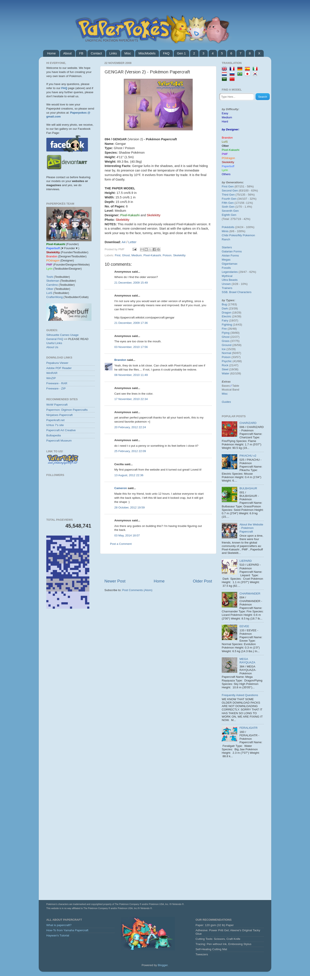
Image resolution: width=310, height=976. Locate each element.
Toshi (49, 276)
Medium (137, 255)
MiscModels (146, 53)
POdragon (228, 158)
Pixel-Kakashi (152, 255)
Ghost (126, 255)
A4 (124, 242)
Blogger (163, 965)
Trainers (227, 288)
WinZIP (51, 378)
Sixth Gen (228, 206)
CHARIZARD (247, 423)
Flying (225, 332)
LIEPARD (245, 560)
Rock (225, 365)
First (117, 255)
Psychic (227, 361)
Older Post (202, 581)
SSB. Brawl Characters (236, 292)
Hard (225, 121)
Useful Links (54, 343)
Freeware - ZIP (56, 388)
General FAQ (54, 339)
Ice (224, 349)
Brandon (120, 359)
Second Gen (230, 190)
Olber (49, 288)
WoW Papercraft (57, 404)
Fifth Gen (228, 202)
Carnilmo (52, 284)
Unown (226, 284)
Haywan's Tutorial (57, 935)
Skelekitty (179, 255)
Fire (224, 328)
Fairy (225, 320)
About (67, 53)
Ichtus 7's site (55, 425)
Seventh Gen (230, 210)
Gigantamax (229, 263)
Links (113, 53)
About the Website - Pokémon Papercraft (251, 528)
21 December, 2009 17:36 (131, 322)
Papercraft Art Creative (61, 430)
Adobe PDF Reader (59, 368)
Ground (226, 345)
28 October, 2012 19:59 (129, 507)
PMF (225, 154)
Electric (226, 316)
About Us (52, 347)
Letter (132, 242)
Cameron (120, 488)
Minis (225, 231)
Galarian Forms (232, 251)
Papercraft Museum (59, 440)
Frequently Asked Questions (240, 695)
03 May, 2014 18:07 (127, 535)
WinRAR (51, 373)
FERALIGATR (248, 727)
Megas (226, 259)
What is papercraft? (58, 925)
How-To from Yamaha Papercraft (67, 930)
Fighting (227, 324)
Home (51, 53)
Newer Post (115, 581)
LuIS (49, 293)
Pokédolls (228, 227)
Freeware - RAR (56, 383)
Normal (226, 353)
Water (225, 373)
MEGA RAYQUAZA (247, 660)
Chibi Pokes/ (230, 235)
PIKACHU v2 (247, 455)
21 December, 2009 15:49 (131, 282)
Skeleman (52, 280)
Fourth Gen (229, 198)
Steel (225, 369)
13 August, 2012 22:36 (128, 475)
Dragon (226, 312)
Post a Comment (121, 543)
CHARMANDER (249, 593)
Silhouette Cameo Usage (62, 335)
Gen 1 (181, 53)
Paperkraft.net (55, 420)
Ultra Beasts (230, 279)
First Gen (228, 186)
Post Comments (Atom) (137, 590)
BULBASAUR (248, 488)
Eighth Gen (229, 214)
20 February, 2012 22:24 (130, 427)
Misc (127, 53)
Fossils (226, 267)
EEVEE (244, 626)
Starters (227, 247)
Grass (225, 341)
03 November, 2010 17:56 (131, 347)
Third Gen (228, 194)
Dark (225, 308)
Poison (167, 255)
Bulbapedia (53, 435)
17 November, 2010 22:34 (131, 399)
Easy (225, 113)
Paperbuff (228, 166)
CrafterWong (54, 297)
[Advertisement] (158, 566)
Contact (96, 53)
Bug (224, 304)
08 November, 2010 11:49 (131, 375)
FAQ (166, 53)
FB (81, 53)
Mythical (227, 276)
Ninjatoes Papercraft (59, 415)
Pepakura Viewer (57, 362)
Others (226, 174)
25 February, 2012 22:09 (130, 451)
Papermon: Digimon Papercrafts (67, 409)
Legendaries (230, 271)
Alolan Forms (230, 255)
